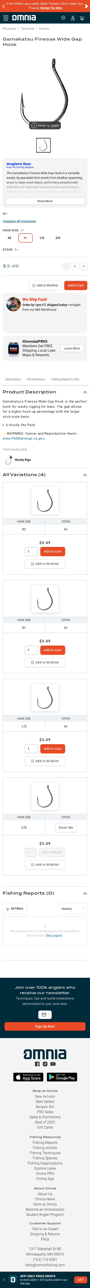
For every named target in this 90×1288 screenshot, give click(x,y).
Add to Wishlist (45, 285)
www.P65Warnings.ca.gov (23, 438)
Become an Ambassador (45, 1209)
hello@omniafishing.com (45, 1265)
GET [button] (81, 1279)
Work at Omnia (45, 1204)
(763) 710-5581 (45, 1260)
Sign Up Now (45, 1026)
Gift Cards (45, 1127)
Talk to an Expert (45, 1229)
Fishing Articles (45, 1148)
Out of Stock (52, 852)
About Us (45, 1194)
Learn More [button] (72, 348)
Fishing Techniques (45, 1153)
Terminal (27, 29)
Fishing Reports (45, 1143)
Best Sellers (45, 1101)
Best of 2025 (45, 1122)
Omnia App (45, 1179)
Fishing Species (45, 1158)
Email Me (66, 827)
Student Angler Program (45, 1214)
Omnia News (45, 1199)
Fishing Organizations (45, 1163)
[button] (45, 392)
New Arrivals (45, 1096)
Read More (45, 201)
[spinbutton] (31, 551)
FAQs (45, 1239)
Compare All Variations (19, 221)
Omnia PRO (45, 1173)
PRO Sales (45, 1112)
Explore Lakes (45, 1168)
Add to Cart (76, 285)
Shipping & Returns (45, 1234)
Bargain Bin (45, 1107)
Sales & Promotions (45, 1117)
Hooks (44, 29)
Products (9, 29)
